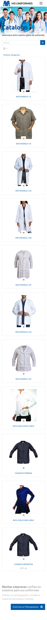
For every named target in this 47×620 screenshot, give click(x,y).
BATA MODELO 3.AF (23, 379)
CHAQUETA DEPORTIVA (23, 564)
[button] (5, 48)
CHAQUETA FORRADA (23, 473)
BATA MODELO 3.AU (23, 332)
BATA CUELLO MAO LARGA (23, 520)
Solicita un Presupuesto (28, 606)
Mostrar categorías (11, 55)
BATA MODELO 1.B (23, 144)
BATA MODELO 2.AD (24, 238)
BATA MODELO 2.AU (23, 191)
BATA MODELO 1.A (23, 97)
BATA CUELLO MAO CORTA (23, 426)
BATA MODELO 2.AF (23, 285)
